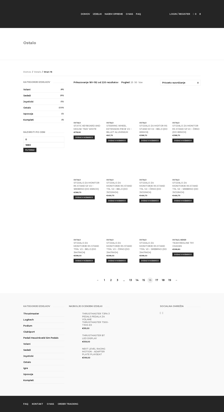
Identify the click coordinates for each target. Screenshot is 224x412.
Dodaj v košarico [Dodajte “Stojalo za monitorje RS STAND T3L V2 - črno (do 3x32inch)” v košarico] (150, 201)
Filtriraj (30, 150)
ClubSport (29, 331)
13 (130, 280)
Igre (25, 368)
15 (143, 280)
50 (135, 82)
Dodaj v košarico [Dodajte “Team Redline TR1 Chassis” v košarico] (183, 254)
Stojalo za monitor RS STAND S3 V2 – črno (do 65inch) (185, 128)
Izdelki (97, 14)
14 (137, 280)
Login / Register (180, 14)
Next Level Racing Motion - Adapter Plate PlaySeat (93, 351)
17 (156, 280)
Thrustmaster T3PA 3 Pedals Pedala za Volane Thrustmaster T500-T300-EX (96, 319)
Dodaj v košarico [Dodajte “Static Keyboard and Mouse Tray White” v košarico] (84, 137)
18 (163, 280)
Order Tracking (68, 404)
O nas (129, 14)
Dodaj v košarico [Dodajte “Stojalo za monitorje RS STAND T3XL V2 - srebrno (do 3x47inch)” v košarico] (150, 261)
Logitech (28, 319)
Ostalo (37, 72)
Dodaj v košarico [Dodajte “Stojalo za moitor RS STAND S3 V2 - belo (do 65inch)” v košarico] (150, 141)
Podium (27, 325)
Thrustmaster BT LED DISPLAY (93, 337)
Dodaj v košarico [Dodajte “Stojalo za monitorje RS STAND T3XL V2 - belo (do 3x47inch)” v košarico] (84, 261)
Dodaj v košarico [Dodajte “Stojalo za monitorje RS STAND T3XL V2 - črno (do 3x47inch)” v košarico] (117, 261)
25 (132, 82)
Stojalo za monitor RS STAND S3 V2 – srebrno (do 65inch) (86, 186)
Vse (140, 82)
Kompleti (28, 119)
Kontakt (37, 404)
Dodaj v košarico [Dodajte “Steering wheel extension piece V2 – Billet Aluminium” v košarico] (117, 141)
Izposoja (28, 113)
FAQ (138, 14)
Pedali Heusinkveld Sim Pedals (40, 337)
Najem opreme (114, 14)
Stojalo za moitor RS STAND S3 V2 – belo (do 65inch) (153, 128)
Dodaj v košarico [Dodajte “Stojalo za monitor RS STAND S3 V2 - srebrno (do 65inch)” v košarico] (84, 197)
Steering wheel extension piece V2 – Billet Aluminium (118, 128)
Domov (85, 14)
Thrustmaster (31, 313)
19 (169, 280)
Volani (26, 89)
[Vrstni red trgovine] (180, 82)
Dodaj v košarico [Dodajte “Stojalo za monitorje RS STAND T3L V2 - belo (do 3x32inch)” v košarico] (117, 201)
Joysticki (28, 101)
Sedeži (183, 240)
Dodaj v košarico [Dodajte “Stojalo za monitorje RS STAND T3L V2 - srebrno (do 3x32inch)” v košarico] (183, 201)
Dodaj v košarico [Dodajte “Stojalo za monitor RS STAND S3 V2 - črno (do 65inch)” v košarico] (183, 141)
